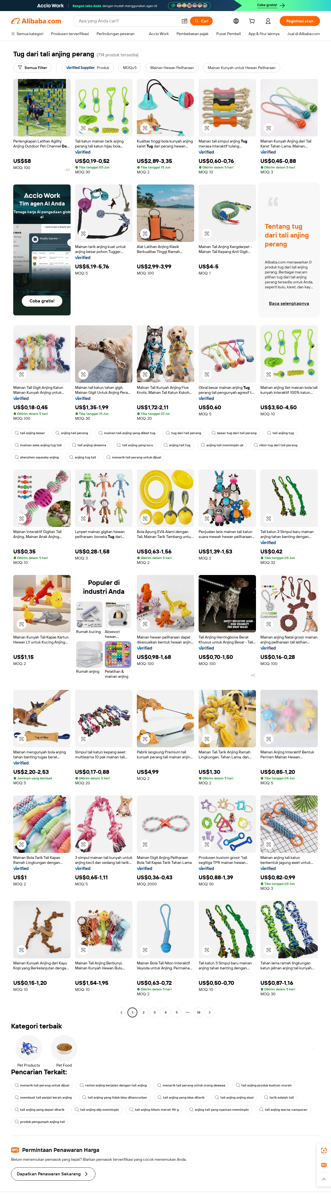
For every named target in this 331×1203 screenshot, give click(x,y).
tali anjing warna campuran (283, 1109)
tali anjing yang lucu (135, 445)
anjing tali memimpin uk (222, 445)
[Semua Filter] (32, 67)
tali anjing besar (30, 433)
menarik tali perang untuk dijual (133, 457)
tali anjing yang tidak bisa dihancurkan (114, 1097)
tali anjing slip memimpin (97, 1109)
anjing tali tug (177, 445)
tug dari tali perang (183, 433)
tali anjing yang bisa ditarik (181, 1097)
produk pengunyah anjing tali (40, 1122)
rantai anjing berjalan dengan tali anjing (113, 1085)
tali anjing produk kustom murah (264, 1085)
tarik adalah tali (279, 1097)
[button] (184, 21)
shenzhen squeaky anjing (37, 457)
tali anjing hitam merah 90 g (154, 1109)
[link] (324, 1150)
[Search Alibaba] (128, 21)
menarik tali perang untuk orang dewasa (191, 1085)
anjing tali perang (71, 433)
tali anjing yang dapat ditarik (39, 1109)
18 (198, 1012)
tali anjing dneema (89, 445)
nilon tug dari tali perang (275, 445)
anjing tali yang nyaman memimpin (219, 1109)
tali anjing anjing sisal (234, 1097)
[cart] (253, 22)
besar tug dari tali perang (234, 433)
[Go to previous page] (121, 1012)
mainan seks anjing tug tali (38, 445)
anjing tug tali (82, 457)
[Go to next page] (210, 1012)
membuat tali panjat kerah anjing (43, 1097)
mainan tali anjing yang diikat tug (126, 433)
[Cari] (201, 21)
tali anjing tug (280, 433)
